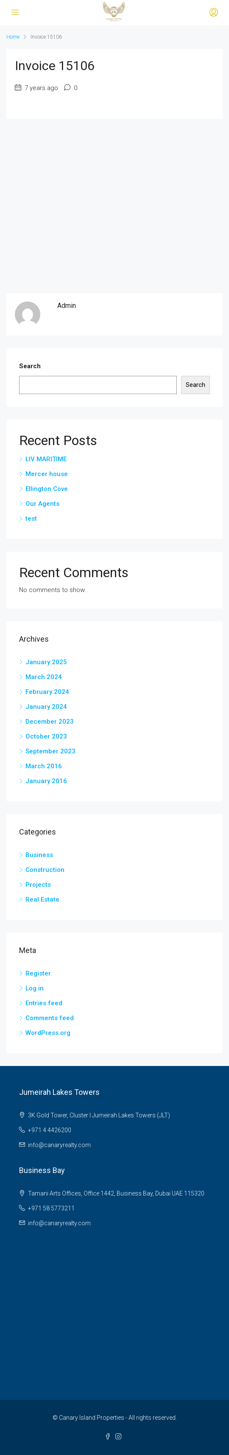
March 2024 (43, 677)
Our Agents (42, 504)
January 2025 (46, 662)
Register (38, 973)
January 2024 (46, 707)
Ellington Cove (46, 489)
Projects (38, 884)
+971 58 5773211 (51, 1208)
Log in (34, 988)
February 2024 (47, 692)
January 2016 (46, 781)
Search (30, 366)
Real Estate (42, 899)
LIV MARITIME (46, 459)
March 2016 (43, 766)
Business (39, 855)
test (31, 518)
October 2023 (46, 736)
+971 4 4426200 (49, 1130)
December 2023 (49, 721)
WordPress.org (47, 1033)
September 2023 (50, 751)
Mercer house (46, 474)
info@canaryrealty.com (59, 1145)
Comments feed (49, 1018)
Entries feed (43, 1003)
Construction (44, 870)
